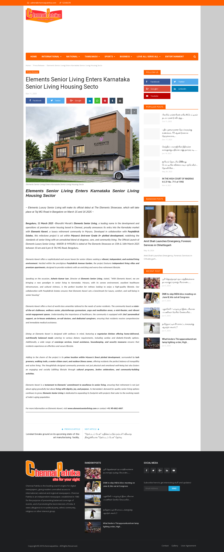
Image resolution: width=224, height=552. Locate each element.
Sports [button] (110, 56)
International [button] (51, 56)
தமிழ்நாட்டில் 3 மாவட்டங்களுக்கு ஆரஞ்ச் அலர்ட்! (178, 325)
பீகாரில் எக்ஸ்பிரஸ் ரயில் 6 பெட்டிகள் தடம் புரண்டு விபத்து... (180, 116)
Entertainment (174, 56)
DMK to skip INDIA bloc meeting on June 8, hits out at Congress (179, 295)
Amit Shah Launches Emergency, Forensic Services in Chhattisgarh (167, 243)
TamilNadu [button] (92, 56)
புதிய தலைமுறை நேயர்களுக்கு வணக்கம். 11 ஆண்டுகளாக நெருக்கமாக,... (177, 133)
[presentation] (128, 111)
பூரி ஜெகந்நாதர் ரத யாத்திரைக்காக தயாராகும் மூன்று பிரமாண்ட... (178, 280)
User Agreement (188, 545)
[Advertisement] (143, 29)
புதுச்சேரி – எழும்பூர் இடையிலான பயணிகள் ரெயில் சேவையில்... (178, 310)
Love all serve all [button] (148, 56)
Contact (165, 545)
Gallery (174, 545)
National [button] (73, 56)
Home (33, 56)
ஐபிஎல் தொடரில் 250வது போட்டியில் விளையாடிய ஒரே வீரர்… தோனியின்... (180, 165)
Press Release (38, 65)
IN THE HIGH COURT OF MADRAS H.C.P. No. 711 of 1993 (178, 180)
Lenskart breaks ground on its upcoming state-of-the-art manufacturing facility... (53, 436)
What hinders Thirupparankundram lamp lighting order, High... (179, 340)
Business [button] (126, 56)
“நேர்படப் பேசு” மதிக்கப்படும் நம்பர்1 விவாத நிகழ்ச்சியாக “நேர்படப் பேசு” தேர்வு (108, 436)
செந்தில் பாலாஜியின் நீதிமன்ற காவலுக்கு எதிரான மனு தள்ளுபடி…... (179, 148)
